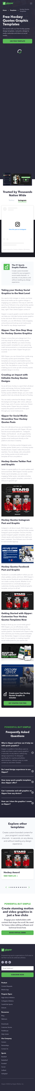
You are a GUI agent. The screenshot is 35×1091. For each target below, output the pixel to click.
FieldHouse (4, 1031)
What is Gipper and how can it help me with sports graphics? (17, 753)
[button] (31, 3)
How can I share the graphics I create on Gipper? (17, 802)
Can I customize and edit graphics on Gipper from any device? (17, 792)
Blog (2, 1015)
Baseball (4, 1057)
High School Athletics (8, 997)
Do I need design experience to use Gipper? (17, 770)
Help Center (5, 1034)
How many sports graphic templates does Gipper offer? (17, 781)
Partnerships (5, 1045)
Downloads (4, 1024)
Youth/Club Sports (7, 1004)
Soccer (3, 1067)
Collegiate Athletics (7, 1001)
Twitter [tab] (11, 200)
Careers (3, 1042)
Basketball (4, 1060)
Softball (3, 1070)
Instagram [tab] (22, 200)
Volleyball (4, 1074)
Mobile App (5, 989)
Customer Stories (6, 1027)
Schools (3, 1008)
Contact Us (4, 1049)
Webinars (4, 1019)
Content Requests (6, 986)
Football (4, 1063)
